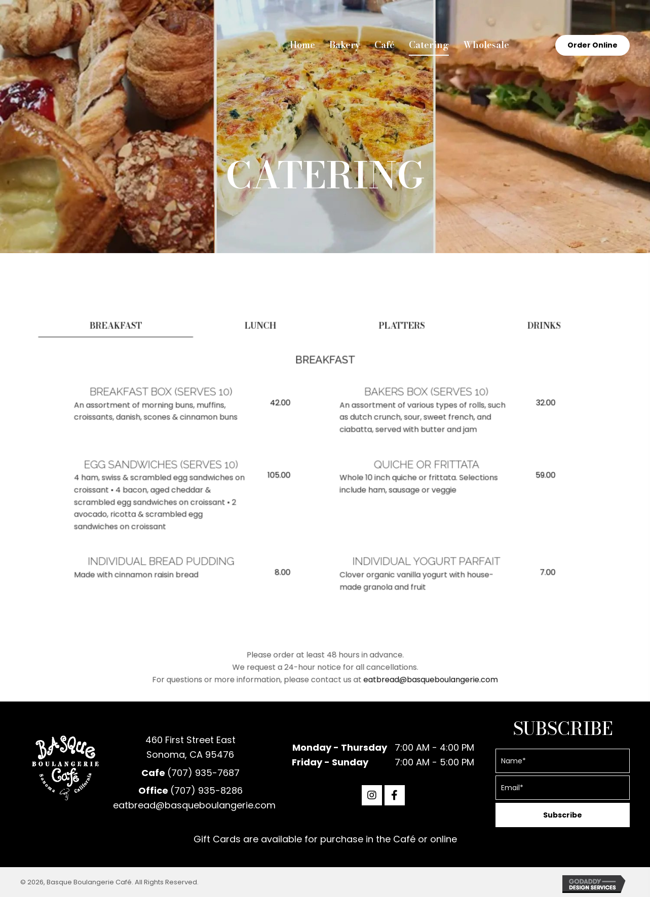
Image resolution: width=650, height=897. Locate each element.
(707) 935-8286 (206, 790)
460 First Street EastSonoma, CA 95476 (190, 747)
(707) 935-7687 (203, 772)
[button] (372, 795)
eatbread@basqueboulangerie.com (388, 676)
